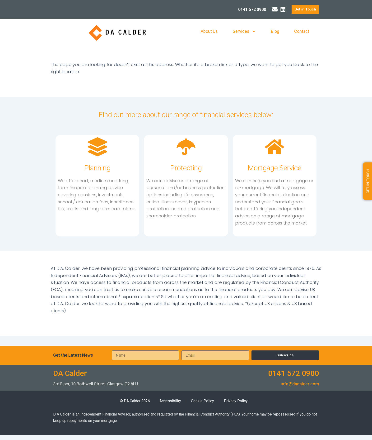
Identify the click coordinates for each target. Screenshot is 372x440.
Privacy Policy (236, 401)
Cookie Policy (202, 401)
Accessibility (170, 401)
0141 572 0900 (293, 373)
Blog (275, 31)
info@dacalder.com (300, 383)
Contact (301, 31)
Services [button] (244, 31)
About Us (209, 31)
